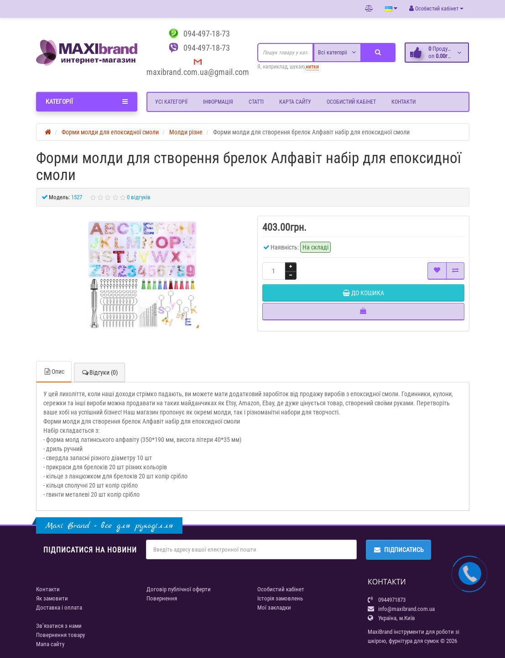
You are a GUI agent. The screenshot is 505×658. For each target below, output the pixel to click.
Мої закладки (274, 607)
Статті (256, 102)
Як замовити (52, 598)
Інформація (218, 102)
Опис (53, 371)
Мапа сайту (50, 644)
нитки (312, 67)
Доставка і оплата (59, 607)
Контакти (403, 102)
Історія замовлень (280, 598)
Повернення (161, 598)
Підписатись (398, 549)
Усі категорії (171, 102)
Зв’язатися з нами (59, 625)
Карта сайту (295, 102)
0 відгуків (139, 197)
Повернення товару (60, 634)
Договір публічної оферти (178, 589)
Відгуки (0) (99, 372)
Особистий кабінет (351, 102)
